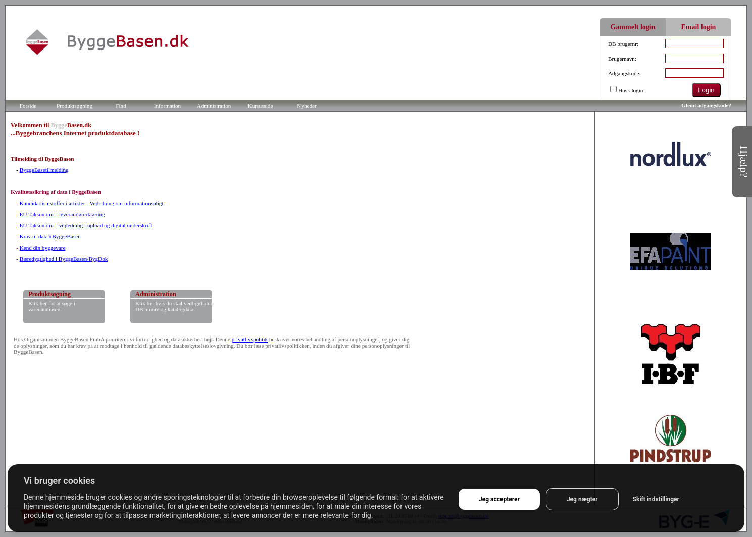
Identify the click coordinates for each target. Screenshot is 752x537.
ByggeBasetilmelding (44, 170)
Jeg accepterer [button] (499, 499)
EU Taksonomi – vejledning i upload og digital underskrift (86, 225)
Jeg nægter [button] (582, 499)
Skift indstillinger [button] (656, 499)
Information (167, 106)
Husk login (630, 90)
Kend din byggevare (43, 248)
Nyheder (307, 106)
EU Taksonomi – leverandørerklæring (62, 214)
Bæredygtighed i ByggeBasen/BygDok (64, 259)
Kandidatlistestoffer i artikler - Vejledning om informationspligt (92, 203)
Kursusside (260, 106)
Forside (28, 106)
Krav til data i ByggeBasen (50, 236)
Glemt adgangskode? (706, 105)
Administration (214, 106)
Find (121, 106)
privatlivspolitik (250, 339)
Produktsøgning (74, 106)
